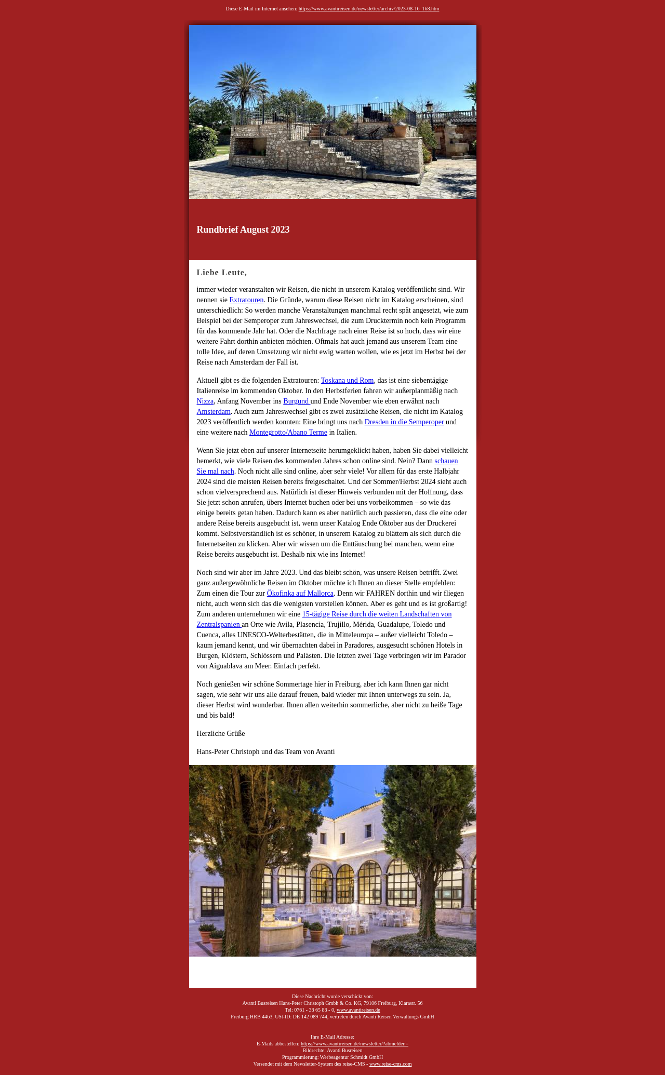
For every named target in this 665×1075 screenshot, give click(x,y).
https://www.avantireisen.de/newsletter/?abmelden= (354, 1043)
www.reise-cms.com (390, 1064)
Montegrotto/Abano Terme (288, 432)
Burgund (296, 401)
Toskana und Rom (347, 380)
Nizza (205, 401)
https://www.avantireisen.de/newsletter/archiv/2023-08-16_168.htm (369, 8)
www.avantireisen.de (358, 1010)
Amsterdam (214, 411)
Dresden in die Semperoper (404, 422)
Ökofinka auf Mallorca (300, 593)
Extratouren (246, 300)
